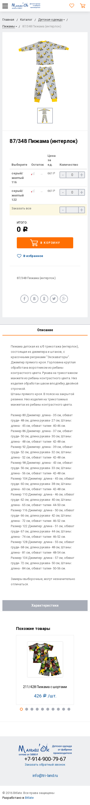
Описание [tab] (45, 330)
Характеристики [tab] (45, 605)
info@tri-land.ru (45, 775)
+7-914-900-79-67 (45, 759)
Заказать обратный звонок (45, 764)
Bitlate (29, 797)
